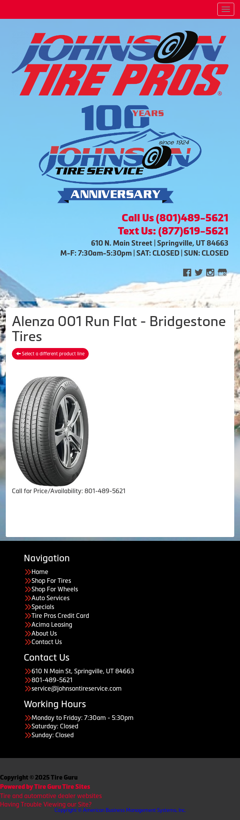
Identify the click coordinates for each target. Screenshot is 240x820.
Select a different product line (50, 353)
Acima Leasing (51, 624)
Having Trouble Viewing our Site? (45, 804)
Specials (42, 606)
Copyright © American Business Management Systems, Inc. (120, 810)
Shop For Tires (51, 580)
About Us (44, 633)
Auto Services (50, 597)
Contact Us (46, 641)
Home (39, 571)
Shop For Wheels (54, 589)
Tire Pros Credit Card (60, 615)
